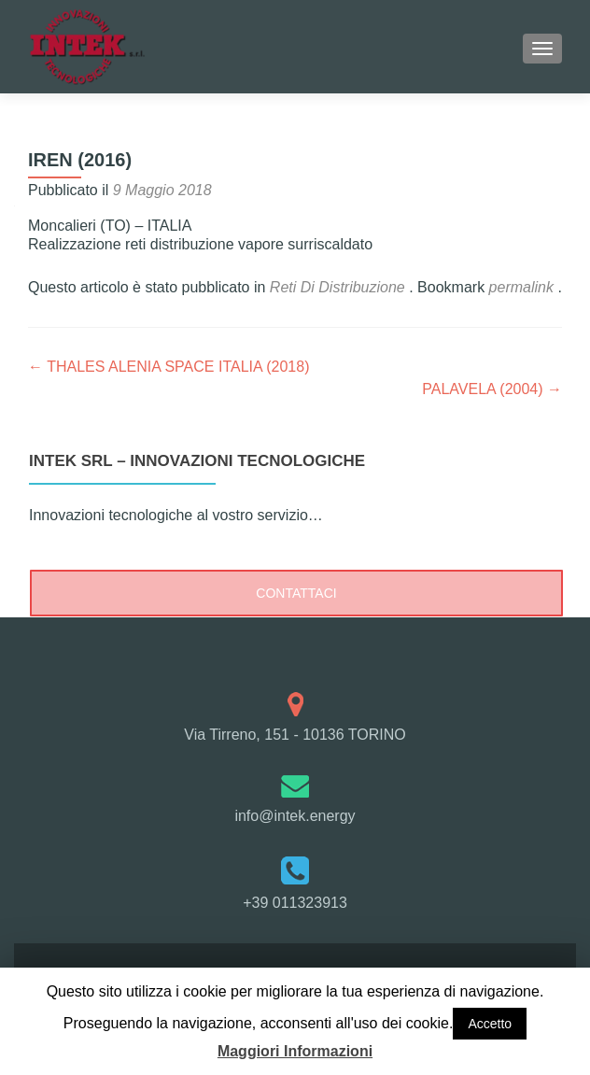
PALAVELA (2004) (492, 389)
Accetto (490, 1023)
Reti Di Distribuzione (337, 287)
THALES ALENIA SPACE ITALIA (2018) (168, 367)
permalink (523, 287)
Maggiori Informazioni (295, 1051)
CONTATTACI (296, 593)
